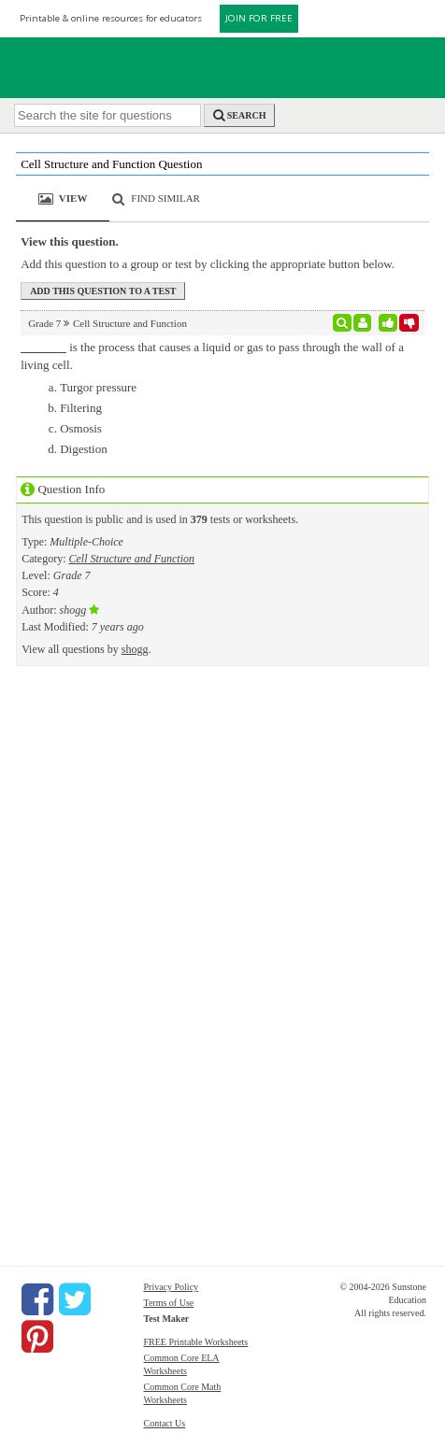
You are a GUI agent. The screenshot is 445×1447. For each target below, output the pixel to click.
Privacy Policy (170, 1287)
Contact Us (164, 1423)
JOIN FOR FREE (259, 18)
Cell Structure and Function (131, 558)
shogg (135, 649)
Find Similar (165, 198)
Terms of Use (168, 1303)
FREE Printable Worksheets (195, 1342)
